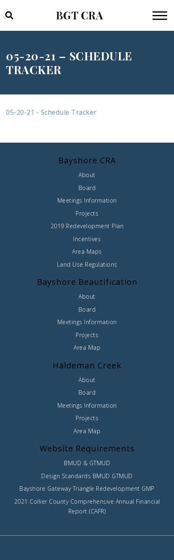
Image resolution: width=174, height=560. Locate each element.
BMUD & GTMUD (87, 463)
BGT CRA (79, 15)
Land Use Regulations (87, 264)
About (87, 175)
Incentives (87, 239)
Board (87, 188)
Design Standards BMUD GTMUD (87, 476)
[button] (8, 15)
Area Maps (87, 251)
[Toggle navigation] (159, 15)
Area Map (87, 347)
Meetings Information (87, 200)
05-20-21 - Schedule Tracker (51, 112)
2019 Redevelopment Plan (87, 226)
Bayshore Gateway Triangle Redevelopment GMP (87, 488)
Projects (87, 213)
